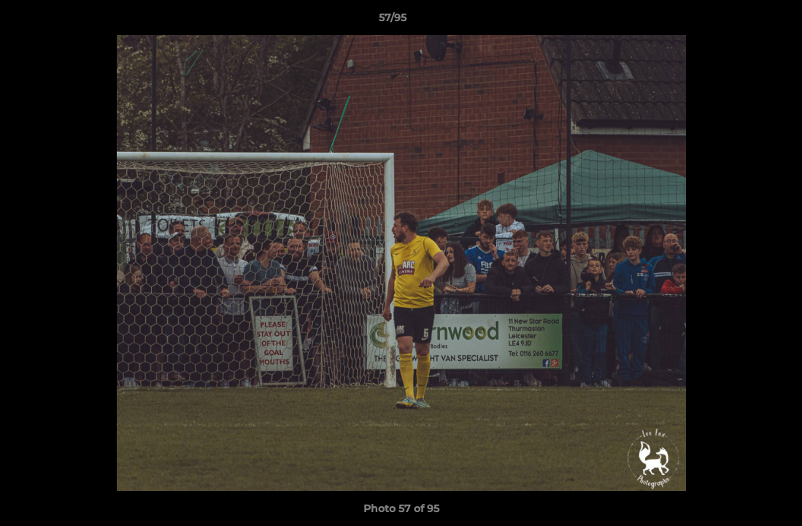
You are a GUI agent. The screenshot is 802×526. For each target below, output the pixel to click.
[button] (740, 21)
